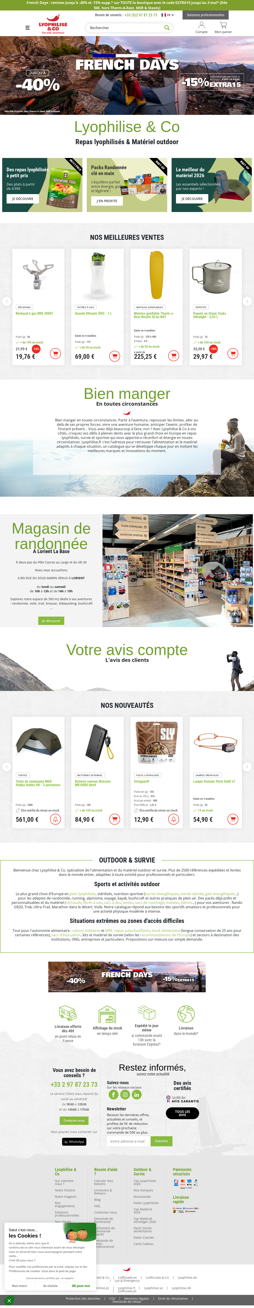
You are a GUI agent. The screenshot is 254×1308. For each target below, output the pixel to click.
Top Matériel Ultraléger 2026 (145, 1220)
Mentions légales (136, 1298)
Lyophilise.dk (181, 1288)
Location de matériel (63, 1245)
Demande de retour (127, 1301)
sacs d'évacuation (66, 935)
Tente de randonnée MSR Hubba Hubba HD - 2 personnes (38, 783)
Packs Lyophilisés (146, 1203)
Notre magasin (66, 1196)
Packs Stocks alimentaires (143, 1229)
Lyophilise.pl (99, 1288)
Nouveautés (142, 1196)
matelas (172, 902)
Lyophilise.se (153, 1288)
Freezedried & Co (96, 1277)
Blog (97, 1200)
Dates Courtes (144, 1237)
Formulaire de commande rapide (104, 1231)
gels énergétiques (220, 893)
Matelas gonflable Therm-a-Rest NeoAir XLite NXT (154, 315)
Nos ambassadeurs (66, 1236)
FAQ (97, 1206)
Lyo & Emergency (127, 1280)
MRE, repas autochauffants (127, 930)
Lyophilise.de (187, 1277)
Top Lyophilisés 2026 (145, 1182)
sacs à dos (112, 902)
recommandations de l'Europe (165, 935)
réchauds (73, 902)
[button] (9, 1300)
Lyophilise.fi (126, 1288)
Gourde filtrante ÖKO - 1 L (93, 313)
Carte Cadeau (143, 1244)
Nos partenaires (66, 1228)
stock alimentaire (166, 930)
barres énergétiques (162, 893)
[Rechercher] (129, 27)
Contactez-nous (105, 1212)
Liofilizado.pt (127, 1291)
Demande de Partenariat (103, 1220)
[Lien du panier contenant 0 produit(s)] (223, 28)
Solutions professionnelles (67, 1213)
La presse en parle (64, 1254)
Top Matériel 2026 (143, 1210)
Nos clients (63, 1222)
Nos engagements (65, 1204)
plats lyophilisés (83, 893)
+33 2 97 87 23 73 (74, 1084)
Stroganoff (141, 781)
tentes (128, 902)
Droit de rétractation (173, 1298)
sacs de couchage (149, 902)
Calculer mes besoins (103, 1182)
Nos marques (143, 1190)
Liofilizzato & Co (157, 1277)
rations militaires (86, 930)
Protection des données (83, 1298)
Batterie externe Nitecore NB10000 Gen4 (93, 783)
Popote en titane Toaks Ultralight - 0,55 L (209, 315)
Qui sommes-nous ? (64, 1182)
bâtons (186, 902)
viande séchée (192, 893)
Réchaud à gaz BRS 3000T (34, 313)
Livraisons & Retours (103, 1191)
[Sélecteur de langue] (167, 15)
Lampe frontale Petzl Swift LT (214, 781)
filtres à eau (92, 902)
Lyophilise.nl (72, 1288)
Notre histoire (65, 1190)
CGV (112, 1298)
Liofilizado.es (127, 1277)
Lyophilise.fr (66, 1277)
